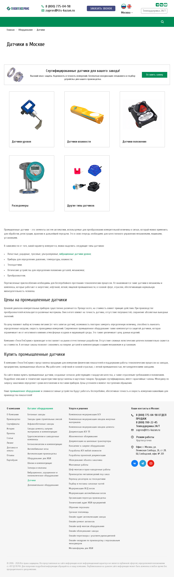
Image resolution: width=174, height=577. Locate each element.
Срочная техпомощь (79, 512)
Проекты (11, 433)
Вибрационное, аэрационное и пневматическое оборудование (43, 474)
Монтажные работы (78, 464)
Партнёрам (12, 460)
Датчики (32, 480)
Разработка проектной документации (87, 455)
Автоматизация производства (42, 453)
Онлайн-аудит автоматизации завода (87, 516)
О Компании (13, 414)
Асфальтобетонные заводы (41, 423)
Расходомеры (20, 205)
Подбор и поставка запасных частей (86, 483)
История (10, 428)
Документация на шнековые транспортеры (90, 441)
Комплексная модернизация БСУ (85, 414)
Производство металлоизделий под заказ (89, 474)
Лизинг (10, 442)
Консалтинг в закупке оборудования (87, 445)
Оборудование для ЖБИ (39, 458)
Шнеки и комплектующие (40, 463)
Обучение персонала (79, 507)
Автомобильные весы (38, 448)
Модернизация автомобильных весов (87, 493)
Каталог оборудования (40, 408)
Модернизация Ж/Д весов (82, 488)
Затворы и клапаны (37, 467)
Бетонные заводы (36, 414)
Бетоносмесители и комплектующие (45, 444)
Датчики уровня (21, 141)
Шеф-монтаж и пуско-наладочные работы (89, 469)
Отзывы (10, 455)
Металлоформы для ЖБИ (81, 548)
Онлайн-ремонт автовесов (82, 521)
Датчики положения (134, 141)
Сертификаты (13, 423)
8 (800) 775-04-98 (57, 6)
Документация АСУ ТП (79, 431)
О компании (13, 408)
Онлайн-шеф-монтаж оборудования (86, 526)
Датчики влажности (79, 141)
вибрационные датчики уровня (75, 254)
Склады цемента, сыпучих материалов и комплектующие (42, 430)
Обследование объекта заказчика (85, 460)
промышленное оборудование (25, 391)
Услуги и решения (78, 408)
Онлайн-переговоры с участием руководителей (92, 535)
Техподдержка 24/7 (154, 10)
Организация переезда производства (87, 497)
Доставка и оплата (12, 449)
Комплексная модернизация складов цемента (91, 427)
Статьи (10, 438)
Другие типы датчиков (80, 205)
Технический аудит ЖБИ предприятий (87, 502)
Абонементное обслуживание (83, 436)
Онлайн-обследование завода (83, 531)
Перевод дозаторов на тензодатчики (87, 479)
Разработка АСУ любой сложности (85, 450)
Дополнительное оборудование (43, 485)
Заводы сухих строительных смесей (45, 419)
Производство (13, 419)
